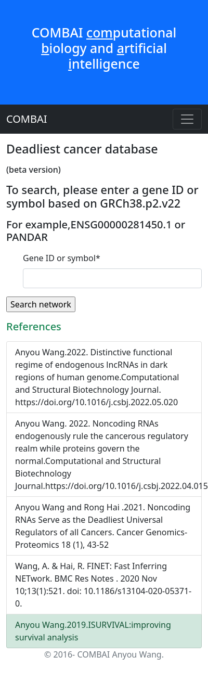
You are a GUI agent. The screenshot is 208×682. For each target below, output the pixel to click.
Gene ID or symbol (61, 258)
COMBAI (26, 119)
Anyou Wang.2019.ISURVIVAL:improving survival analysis (93, 631)
